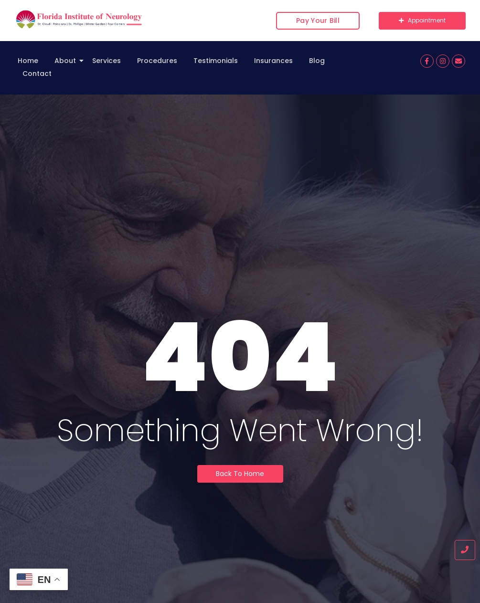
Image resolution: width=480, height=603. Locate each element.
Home (28, 60)
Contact (37, 73)
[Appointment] (422, 21)
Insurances (273, 60)
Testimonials (215, 60)
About (66, 60)
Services (106, 60)
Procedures (157, 60)
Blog (317, 60)
